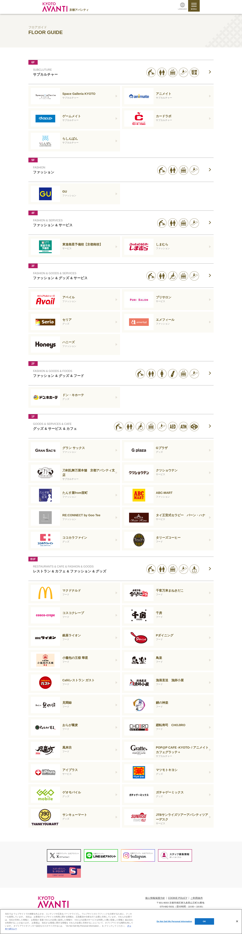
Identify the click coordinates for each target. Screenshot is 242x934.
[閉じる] (237, 922)
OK (204, 922)
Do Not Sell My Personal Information (174, 922)
